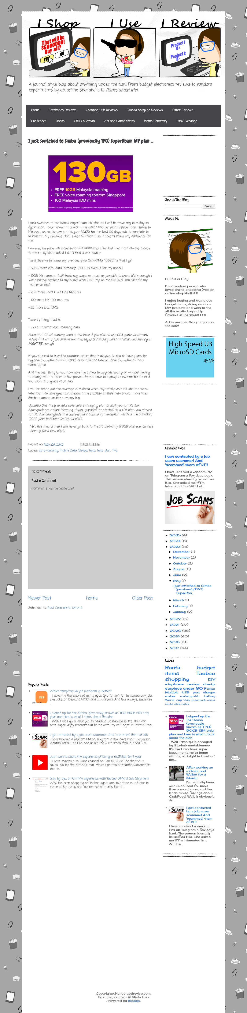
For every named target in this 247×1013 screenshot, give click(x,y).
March (179, 600)
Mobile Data (68, 450)
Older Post (142, 598)
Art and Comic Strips (119, 121)
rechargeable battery (197, 696)
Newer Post (39, 598)
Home (35, 110)
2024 (176, 541)
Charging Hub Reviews (102, 110)
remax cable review (177, 703)
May (177, 581)
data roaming (48, 450)
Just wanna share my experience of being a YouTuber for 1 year (95, 757)
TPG (115, 450)
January (180, 611)
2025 (176, 535)
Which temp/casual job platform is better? (80, 691)
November (182, 557)
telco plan (104, 450)
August (179, 569)
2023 (176, 546)
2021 (175, 624)
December (182, 551)
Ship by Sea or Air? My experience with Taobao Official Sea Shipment (99, 778)
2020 (176, 630)
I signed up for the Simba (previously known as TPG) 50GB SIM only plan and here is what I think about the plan (99, 715)
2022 (176, 619)
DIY (211, 679)
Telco (92, 450)
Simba (82, 450)
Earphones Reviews (62, 110)
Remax (209, 688)
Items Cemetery (155, 121)
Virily (187, 700)
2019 (175, 636)
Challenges (38, 121)
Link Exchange (187, 121)
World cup (173, 699)
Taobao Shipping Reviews (145, 110)
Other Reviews (182, 110)
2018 (175, 642)
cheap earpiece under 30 (190, 686)
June (177, 575)
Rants (60, 121)
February (181, 606)
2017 (175, 648)
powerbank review (203, 700)
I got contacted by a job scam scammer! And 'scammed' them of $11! (99, 735)
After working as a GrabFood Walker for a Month (199, 773)
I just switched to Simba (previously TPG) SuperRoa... (192, 589)
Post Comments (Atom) (65, 608)
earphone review (182, 684)
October (180, 563)
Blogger (134, 1000)
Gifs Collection (84, 121)
